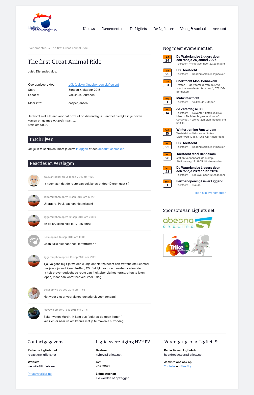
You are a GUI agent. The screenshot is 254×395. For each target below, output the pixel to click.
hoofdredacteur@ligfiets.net (183, 354)
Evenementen (37, 48)
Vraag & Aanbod (193, 29)
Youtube (169, 366)
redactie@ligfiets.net (42, 354)
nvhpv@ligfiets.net (108, 354)
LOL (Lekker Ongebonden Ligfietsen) (93, 84)
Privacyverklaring (40, 374)
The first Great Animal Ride (69, 48)
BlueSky (185, 366)
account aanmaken (111, 149)
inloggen (82, 149)
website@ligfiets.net (42, 366)
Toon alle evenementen (210, 193)
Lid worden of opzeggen (112, 378)
